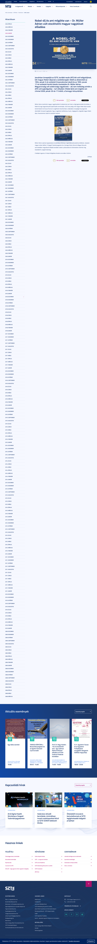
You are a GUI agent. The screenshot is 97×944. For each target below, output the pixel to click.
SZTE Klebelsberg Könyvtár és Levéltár (43, 865)
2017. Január (8, 368)
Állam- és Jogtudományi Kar (11, 899)
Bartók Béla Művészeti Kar (11, 902)
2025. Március (9, 64)
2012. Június (8, 538)
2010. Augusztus (9, 606)
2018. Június (8, 315)
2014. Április (8, 470)
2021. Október (9, 191)
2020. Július (8, 237)
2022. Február (9, 179)
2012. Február (9, 550)
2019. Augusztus (9, 272)
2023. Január (8, 145)
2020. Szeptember (10, 231)
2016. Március (9, 399)
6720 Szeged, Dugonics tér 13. (73, 899)
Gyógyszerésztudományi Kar (11, 913)
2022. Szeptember (10, 157)
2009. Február (9, 662)
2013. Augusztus (9, 495)
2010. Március (9, 622)
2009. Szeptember (10, 640)
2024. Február (9, 104)
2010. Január (8, 628)
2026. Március (9, 27)
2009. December (9, 631)
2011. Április (8, 581)
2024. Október (9, 79)
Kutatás (39, 6)
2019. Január (8, 293)
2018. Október (9, 303)
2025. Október (9, 42)
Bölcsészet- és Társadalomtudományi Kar (14, 904)
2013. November (9, 485)
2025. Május (8, 58)
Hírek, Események (74, 6)
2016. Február (9, 402)
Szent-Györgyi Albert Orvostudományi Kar (14, 923)
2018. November (9, 299)
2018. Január (8, 330)
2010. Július (8, 609)
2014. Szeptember (10, 454)
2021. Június (8, 203)
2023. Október (9, 117)
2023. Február (9, 141)
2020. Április (8, 247)
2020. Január (8, 256)
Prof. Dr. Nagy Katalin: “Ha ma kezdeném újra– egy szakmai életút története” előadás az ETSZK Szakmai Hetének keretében (59, 750)
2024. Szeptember (10, 83)
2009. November (9, 634)
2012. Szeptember (10, 529)
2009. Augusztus (9, 643)
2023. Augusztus (9, 123)
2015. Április (8, 433)
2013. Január (8, 516)
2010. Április (8, 619)
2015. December (9, 408)
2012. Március (9, 547)
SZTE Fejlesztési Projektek (41, 916)
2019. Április (8, 284)
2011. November (9, 560)
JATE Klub (37, 872)
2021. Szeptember (10, 194)
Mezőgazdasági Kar (9, 918)
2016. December (9, 371)
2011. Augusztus (9, 569)
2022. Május (8, 169)
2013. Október (9, 488)
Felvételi (15, 1)
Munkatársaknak (40, 1)
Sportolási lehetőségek (69, 859)
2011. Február (9, 588)
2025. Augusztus (9, 48)
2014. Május (8, 467)
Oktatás (30, 6)
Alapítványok (38, 899)
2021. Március (9, 213)
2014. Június (8, 464)
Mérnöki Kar (8, 920)
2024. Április (8, 98)
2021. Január (8, 219)
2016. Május (8, 392)
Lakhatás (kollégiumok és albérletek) (72, 856)
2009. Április (8, 656)
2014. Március (9, 473)
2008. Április (8, 690)
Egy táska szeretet (13, 745)
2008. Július (8, 684)
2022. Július (8, 163)
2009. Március (9, 659)
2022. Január (8, 182)
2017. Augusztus (9, 346)
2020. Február (9, 253)
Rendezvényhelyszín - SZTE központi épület (44, 911)
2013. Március (9, 510)
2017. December (9, 334)
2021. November (9, 188)
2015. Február (9, 439)
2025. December (9, 36)
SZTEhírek (15, 12)
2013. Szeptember (10, 492)
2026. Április (8, 24)
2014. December (9, 445)
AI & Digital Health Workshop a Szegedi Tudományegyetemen (16, 816)
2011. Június (8, 575)
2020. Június (8, 241)
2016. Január (8, 405)
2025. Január (8, 70)
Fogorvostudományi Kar (10, 909)
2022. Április (8, 172)
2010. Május (8, 616)
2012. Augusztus (9, 532)
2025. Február (9, 67)
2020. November (9, 225)
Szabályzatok (38, 902)
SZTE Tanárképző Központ (11, 925)
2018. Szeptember (10, 306)
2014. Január (8, 479)
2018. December (9, 296)
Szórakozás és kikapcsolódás (70, 862)
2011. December (9, 557)
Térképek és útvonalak (71, 906)
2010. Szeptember (10, 603)
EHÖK (36, 913)
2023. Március (9, 138)
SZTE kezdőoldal (8, 1)
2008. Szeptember (10, 678)
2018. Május (8, 318)
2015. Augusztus (9, 420)
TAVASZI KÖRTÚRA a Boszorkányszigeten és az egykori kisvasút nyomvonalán (37, 748)
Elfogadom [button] (91, 941)
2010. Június (8, 612)
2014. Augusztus (9, 458)
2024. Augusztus (9, 86)
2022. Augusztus (9, 160)
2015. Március (9, 436)
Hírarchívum (20, 12)
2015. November (9, 411)
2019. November (9, 262)
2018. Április (8, 321)
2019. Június (8, 278)
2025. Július (8, 52)
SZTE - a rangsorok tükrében (41, 859)
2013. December (9, 482)
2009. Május (8, 653)
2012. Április (8, 544)
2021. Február (9, 216)
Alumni (49, 1)
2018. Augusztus (9, 309)
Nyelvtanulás (8, 862)
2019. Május (8, 281)
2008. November (9, 671)
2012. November (9, 523)
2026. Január (26, 12)
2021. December (9, 185)
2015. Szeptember (10, 417)
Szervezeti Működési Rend (41, 904)
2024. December (9, 73)
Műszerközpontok (60, 6)
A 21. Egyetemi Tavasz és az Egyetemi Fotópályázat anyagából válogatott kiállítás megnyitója (81, 749)
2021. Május (8, 206)
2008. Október (9, 674)
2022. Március (9, 175)
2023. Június (8, 129)
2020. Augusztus (9, 234)
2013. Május (8, 504)
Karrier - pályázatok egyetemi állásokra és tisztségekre (47, 918)
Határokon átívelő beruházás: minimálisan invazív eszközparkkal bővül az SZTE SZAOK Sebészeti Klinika (48, 818)
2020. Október (9, 228)
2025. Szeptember (10, 45)
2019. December (9, 259)
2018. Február (9, 327)
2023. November (9, 114)
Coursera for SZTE (9, 865)
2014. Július (8, 461)
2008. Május (8, 693)
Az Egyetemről (19, 6)
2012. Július (8, 535)
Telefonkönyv (69, 1)
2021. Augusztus (9, 197)
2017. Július (8, 349)
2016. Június (8, 389)
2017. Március (9, 361)
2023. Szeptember (10, 120)
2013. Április (8, 507)
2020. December (9, 222)
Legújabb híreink (11, 810)
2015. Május (8, 430)
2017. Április (8, 358)
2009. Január (8, 665)
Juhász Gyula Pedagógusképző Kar (12, 916)
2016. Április (8, 396)
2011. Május (8, 578)
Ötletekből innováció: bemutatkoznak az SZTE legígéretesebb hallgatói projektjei (76, 817)
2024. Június (8, 92)
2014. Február (9, 476)
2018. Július (8, 312)
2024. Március (9, 101)
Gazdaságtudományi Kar (10, 911)
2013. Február (9, 513)
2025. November (9, 39)
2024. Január (8, 107)
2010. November (9, 597)
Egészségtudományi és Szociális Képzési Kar (15, 906)
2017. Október (9, 340)
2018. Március (9, 324)
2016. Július (8, 386)
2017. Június (8, 352)
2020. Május (8, 244)
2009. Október (9, 637)
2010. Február (9, 625)
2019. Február (9, 290)
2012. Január (8, 554)
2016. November (9, 374)
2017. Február (9, 365)
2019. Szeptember (10, 268)
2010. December (9, 594)
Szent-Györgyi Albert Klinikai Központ (43, 925)
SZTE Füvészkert (38, 868)
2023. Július (8, 126)
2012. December (9, 519)
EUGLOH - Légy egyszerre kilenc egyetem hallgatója (17, 868)
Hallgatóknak (32, 1)
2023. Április (8, 135)
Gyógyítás (48, 6)
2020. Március (9, 250)
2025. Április (8, 61)
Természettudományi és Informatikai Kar (14, 927)
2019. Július (8, 275)
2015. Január (8, 442)
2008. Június (8, 687)
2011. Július (8, 572)
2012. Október (9, 526)
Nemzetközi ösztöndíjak (10, 859)
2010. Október (9, 600)
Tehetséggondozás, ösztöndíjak (12, 856)
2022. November (9, 151)
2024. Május (8, 95)
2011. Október (9, 563)
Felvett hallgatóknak (23, 1)
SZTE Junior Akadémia (40, 862)
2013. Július (8, 498)
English (85, 1)
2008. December (9, 668)
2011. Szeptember (10, 566)
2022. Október (9, 154)
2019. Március (9, 287)
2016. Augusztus (9, 383)
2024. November (9, 76)
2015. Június (8, 427)
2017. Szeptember (10, 343)
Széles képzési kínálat (40, 856)
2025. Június (8, 55)
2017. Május (8, 355)
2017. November (9, 337)
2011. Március (9, 585)
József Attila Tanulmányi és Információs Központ (45, 909)
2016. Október (9, 377)
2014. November (9, 448)
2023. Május (8, 132)
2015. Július (8, 423)
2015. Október (9, 414)
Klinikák (36, 928)
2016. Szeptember (10, 380)
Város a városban (68, 865)
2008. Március (9, 696)
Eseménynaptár (80, 712)
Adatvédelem (78, 1)
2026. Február (9, 30)
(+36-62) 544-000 (71, 902)
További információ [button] (74, 941)
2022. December (9, 148)
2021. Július (8, 200)
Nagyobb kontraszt (91, 2)
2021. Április (8, 210)
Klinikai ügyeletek (39, 930)
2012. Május (8, 541)
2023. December (9, 110)
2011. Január (8, 591)
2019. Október (9, 265)
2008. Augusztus (9, 681)
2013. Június (8, 501)
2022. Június (8, 166)
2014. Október (9, 451)
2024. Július (8, 89)
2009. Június (8, 650)
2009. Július (8, 647)
